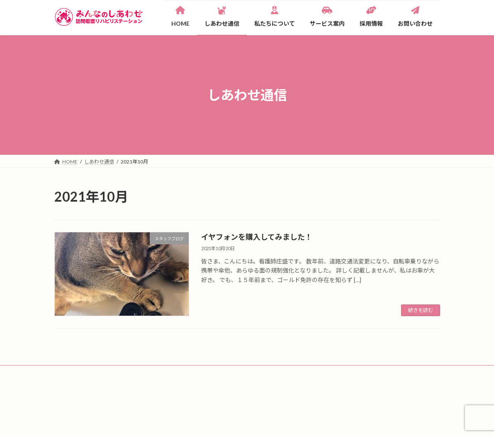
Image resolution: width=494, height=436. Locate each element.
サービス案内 (252, 375)
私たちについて (157, 375)
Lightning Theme (244, 421)
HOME (70, 375)
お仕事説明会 (415, 375)
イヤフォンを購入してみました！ (256, 236)
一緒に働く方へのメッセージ (351, 375)
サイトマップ (230, 385)
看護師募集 (74, 385)
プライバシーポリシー (174, 385)
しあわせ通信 (109, 375)
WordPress (202, 421)
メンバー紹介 (206, 375)
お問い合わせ (118, 385)
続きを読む (420, 310)
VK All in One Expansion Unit (300, 421)
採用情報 (293, 375)
